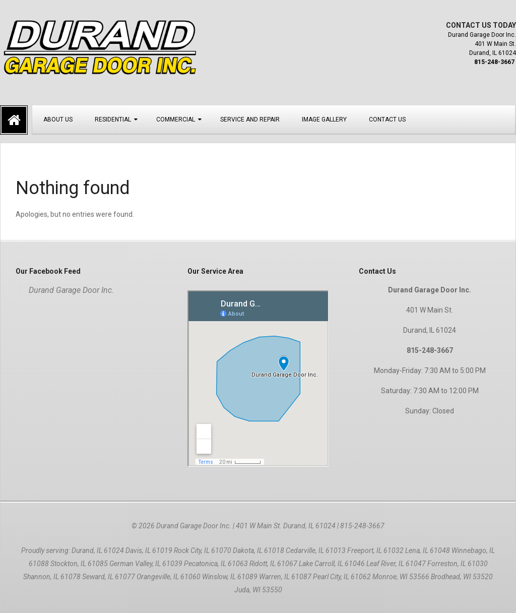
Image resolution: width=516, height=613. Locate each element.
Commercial (175, 119)
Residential (113, 119)
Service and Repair (250, 119)
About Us (58, 119)
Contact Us (387, 119)
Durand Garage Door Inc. (71, 290)
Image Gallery (324, 119)
